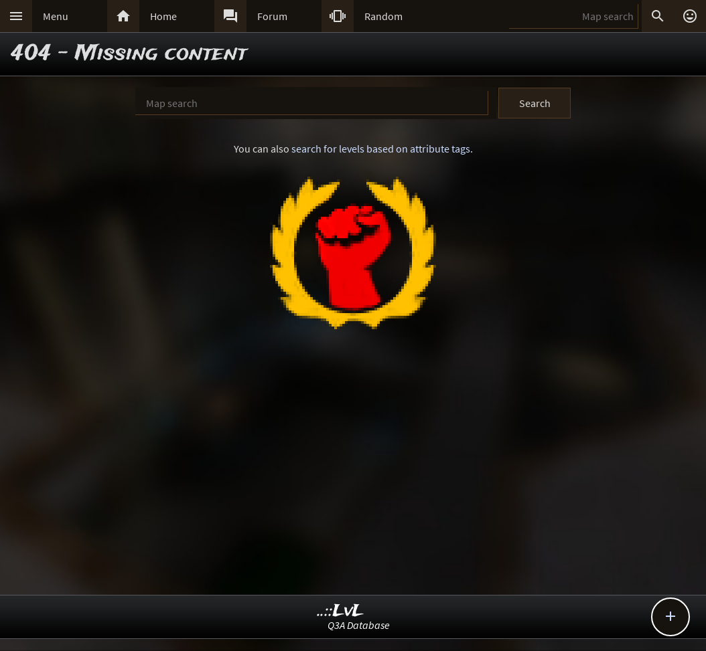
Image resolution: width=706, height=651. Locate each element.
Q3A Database (359, 625)
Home (163, 16)
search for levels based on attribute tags (380, 148)
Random (383, 16)
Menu (55, 16)
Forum (272, 16)
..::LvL (340, 611)
